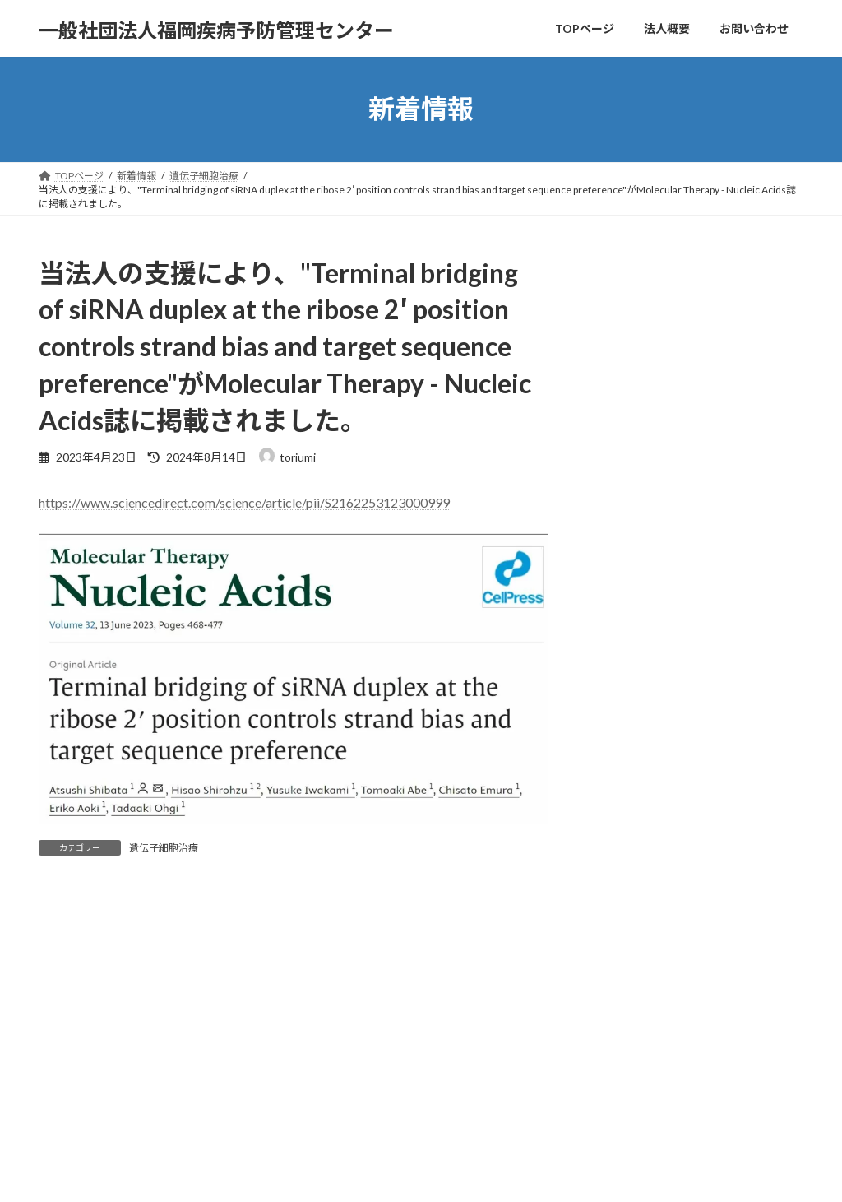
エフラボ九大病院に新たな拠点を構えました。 (702, 298)
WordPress (332, 1173)
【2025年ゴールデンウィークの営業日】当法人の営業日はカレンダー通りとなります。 (704, 683)
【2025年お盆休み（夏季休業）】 (706, 599)
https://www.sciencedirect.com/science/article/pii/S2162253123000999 (244, 502)
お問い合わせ (214, 1106)
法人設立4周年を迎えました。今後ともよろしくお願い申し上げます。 (706, 515)
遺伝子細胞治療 (163, 848)
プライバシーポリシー (103, 1106)
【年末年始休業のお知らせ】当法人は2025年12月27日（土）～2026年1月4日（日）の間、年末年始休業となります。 (705, 401)
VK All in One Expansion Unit (527, 1173)
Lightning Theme (417, 1173)
